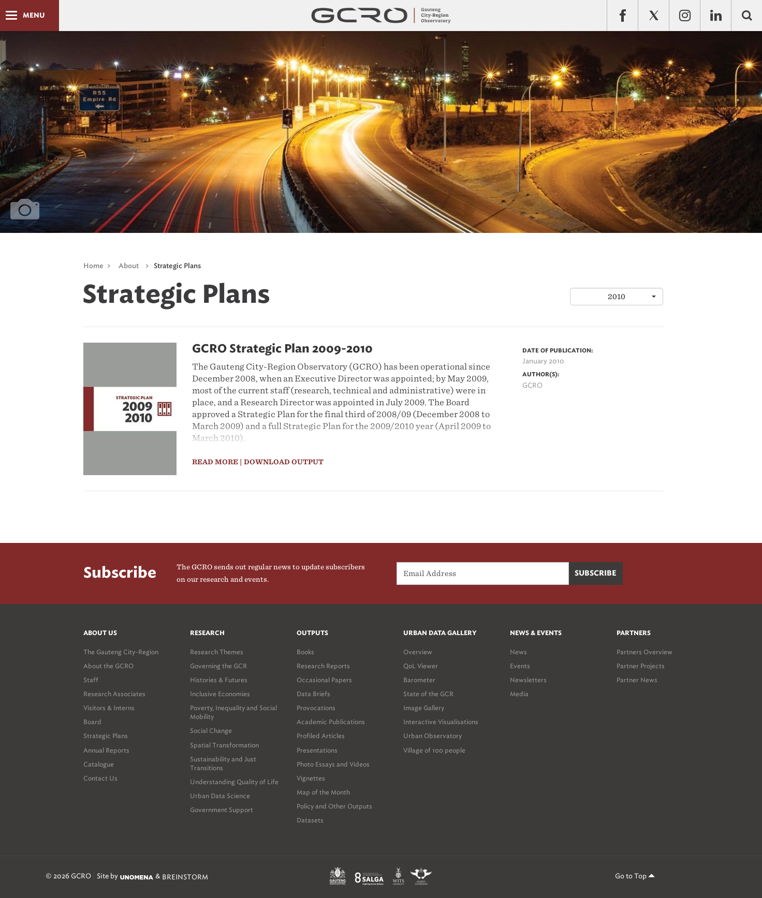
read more (215, 462)
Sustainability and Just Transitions (223, 763)
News (518, 652)
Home (93, 266)
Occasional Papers (324, 680)
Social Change (211, 730)
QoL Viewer (420, 666)
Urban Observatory (432, 736)
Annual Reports (106, 750)
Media (519, 694)
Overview (417, 652)
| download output (282, 462)
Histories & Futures (218, 680)
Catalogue (98, 764)
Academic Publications (331, 722)
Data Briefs (313, 694)
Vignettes (311, 778)
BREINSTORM (185, 877)
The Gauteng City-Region (120, 652)
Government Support (221, 810)
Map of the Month (323, 792)
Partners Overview (644, 652)
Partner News (637, 680)
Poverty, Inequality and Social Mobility (233, 712)
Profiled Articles (321, 736)
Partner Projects (641, 666)
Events (520, 666)
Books (305, 652)
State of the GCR (428, 694)
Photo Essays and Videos (333, 764)
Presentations (317, 750)
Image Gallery (423, 708)
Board (92, 722)
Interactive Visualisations (440, 722)
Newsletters (528, 680)
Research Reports (323, 666)
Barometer (419, 680)
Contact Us (100, 778)
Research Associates (114, 694)
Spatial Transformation (224, 745)
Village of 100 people (434, 750)
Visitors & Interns (109, 708)
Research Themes (216, 652)
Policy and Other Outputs (334, 806)
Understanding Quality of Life (234, 782)
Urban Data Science (220, 796)
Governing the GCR (218, 666)
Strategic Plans (177, 266)
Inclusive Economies (220, 694)
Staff (90, 680)
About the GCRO (108, 666)
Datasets (310, 820)
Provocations (316, 708)
